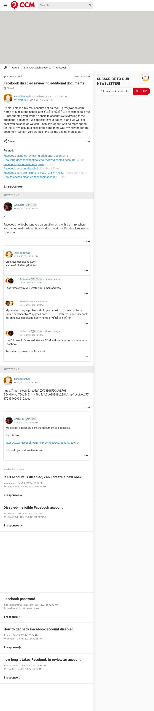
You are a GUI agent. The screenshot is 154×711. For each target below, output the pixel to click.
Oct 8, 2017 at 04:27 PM (32, 335)
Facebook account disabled (21, 168)
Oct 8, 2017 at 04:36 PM (26, 382)
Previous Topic (15, 76)
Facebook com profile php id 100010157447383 (34, 172)
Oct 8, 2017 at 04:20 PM (32, 305)
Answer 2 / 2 (11, 369)
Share (11, 141)
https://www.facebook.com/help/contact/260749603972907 (41, 442)
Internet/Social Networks (37, 67)
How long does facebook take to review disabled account (39, 160)
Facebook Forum (50, 168)
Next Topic (81, 76)
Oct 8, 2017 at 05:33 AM (26, 208)
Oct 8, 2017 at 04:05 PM (32, 282)
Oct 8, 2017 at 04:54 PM (41, 99)
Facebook (61, 67)
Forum (15, 67)
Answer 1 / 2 (11, 195)
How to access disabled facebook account (30, 177)
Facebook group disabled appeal (24, 164)
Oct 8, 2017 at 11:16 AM (26, 256)
